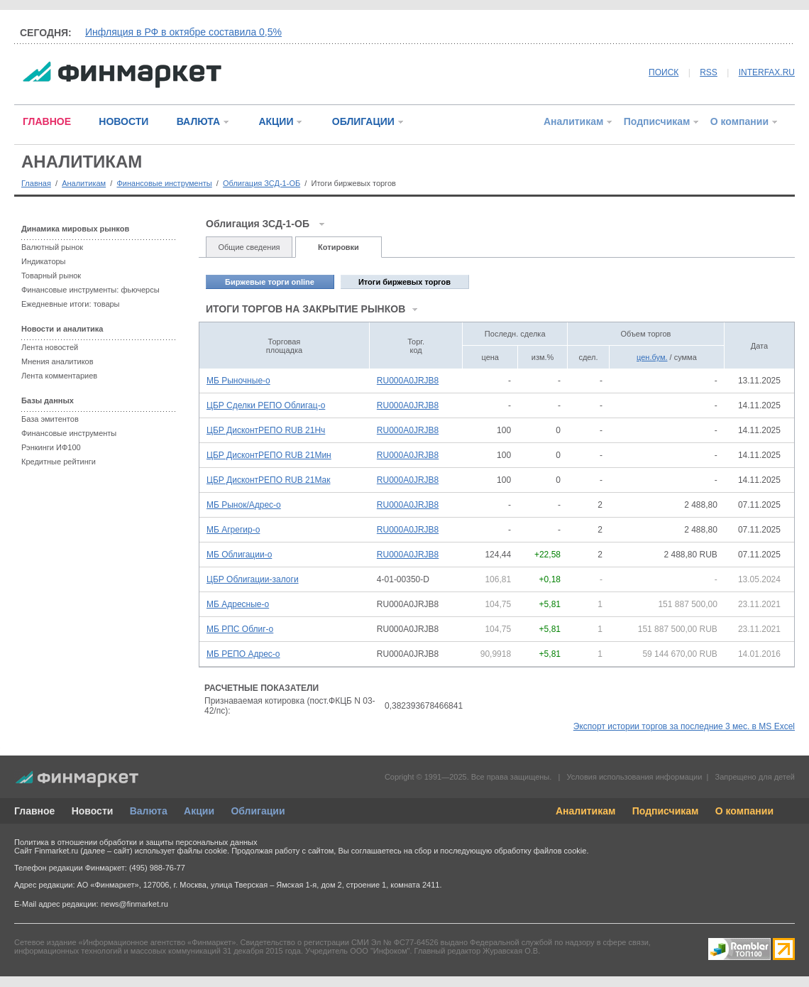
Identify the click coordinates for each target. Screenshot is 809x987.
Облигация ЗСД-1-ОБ (261, 183)
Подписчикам (657, 121)
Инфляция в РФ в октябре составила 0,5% (183, 32)
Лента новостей (49, 347)
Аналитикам (573, 121)
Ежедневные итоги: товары (70, 304)
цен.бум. (652, 357)
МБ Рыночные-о (238, 381)
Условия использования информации (634, 777)
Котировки (338, 247)
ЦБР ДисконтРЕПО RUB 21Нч (266, 430)
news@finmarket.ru (134, 904)
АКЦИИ (275, 121)
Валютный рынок (52, 247)
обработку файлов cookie (540, 850)
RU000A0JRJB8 (408, 381)
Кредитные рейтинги (58, 461)
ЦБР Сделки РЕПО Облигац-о (266, 405)
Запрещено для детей (755, 777)
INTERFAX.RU (767, 72)
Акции (199, 811)
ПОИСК (663, 72)
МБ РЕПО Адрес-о (243, 654)
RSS (708, 72)
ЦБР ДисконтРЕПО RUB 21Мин (269, 455)
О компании (739, 121)
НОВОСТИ (123, 121)
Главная (36, 183)
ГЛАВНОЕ (47, 121)
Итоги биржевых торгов (404, 282)
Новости (93, 811)
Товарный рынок (51, 275)
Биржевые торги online (269, 282)
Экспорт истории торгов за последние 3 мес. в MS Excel (684, 726)
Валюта (148, 811)
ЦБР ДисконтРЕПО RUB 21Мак (268, 480)
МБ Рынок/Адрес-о (244, 505)
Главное (34, 811)
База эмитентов (50, 419)
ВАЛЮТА (198, 121)
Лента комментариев (59, 375)
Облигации (258, 811)
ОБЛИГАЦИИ (363, 121)
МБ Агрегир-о (233, 530)
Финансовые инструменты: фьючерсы (90, 289)
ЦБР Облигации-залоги (253, 579)
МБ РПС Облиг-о (240, 629)
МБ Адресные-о (238, 604)
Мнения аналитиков (57, 361)
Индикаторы (43, 261)
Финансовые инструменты (163, 183)
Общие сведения (249, 247)
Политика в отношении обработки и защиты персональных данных (135, 842)
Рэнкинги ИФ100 (51, 447)
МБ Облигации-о (239, 555)
